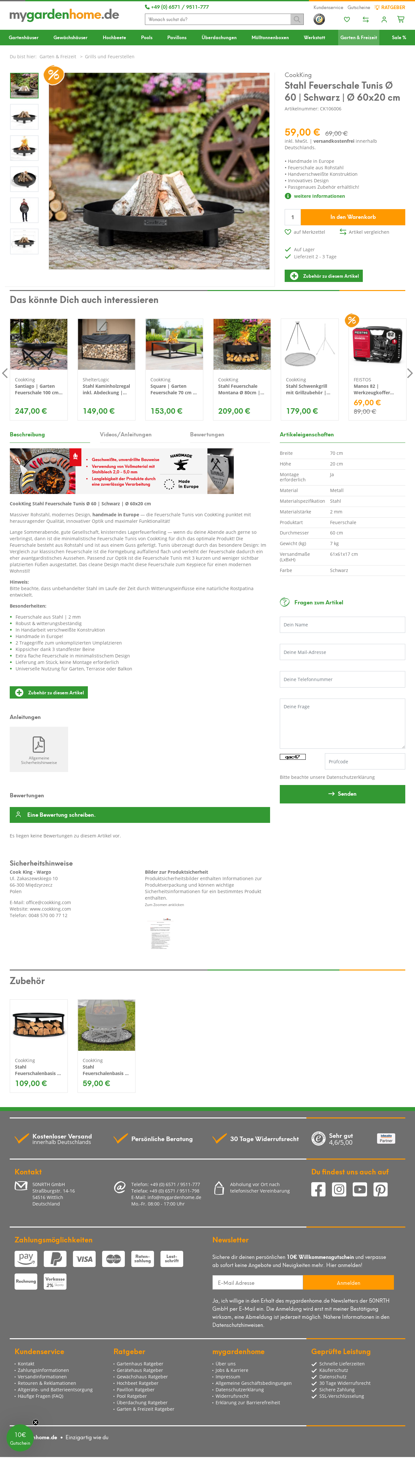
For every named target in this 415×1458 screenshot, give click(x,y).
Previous (5, 372)
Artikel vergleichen (369, 232)
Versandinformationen (42, 1377)
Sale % (399, 37)
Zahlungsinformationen (43, 1370)
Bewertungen (207, 433)
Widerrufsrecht (232, 1396)
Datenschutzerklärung (350, 777)
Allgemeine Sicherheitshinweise (39, 760)
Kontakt (26, 1364)
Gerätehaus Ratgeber (140, 1370)
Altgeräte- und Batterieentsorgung (55, 1389)
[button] (20, 1438)
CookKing (298, 74)
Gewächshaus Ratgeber (142, 1377)
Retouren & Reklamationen (47, 1383)
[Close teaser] (35, 1422)
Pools (146, 37)
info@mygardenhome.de (174, 1197)
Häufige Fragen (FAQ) (40, 1396)
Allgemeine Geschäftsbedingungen (254, 1383)
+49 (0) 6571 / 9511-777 (177, 6)
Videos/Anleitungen (126, 433)
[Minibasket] (401, 18)
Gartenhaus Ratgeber (140, 1364)
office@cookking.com (48, 902)
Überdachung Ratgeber (142, 1402)
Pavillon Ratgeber (136, 1389)
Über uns (226, 1364)
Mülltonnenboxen (270, 37)
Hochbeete (114, 37)
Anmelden (348, 1282)
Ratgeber (389, 7)
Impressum (228, 1377)
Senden (347, 793)
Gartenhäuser (24, 37)
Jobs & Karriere (232, 1370)
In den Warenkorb (353, 216)
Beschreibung (27, 433)
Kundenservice (328, 7)
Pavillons (176, 37)
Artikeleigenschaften (307, 433)
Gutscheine (359, 7)
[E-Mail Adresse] (257, 1282)
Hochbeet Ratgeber (138, 1383)
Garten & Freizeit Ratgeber (145, 1409)
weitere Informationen (315, 196)
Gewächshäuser (70, 37)
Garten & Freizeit (358, 37)
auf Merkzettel (309, 232)
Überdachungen (219, 37)
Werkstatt (314, 37)
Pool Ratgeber (132, 1396)
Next (410, 372)
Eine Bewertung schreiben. (61, 815)
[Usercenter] (384, 20)
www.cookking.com (50, 909)
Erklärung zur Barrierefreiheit (248, 1402)
